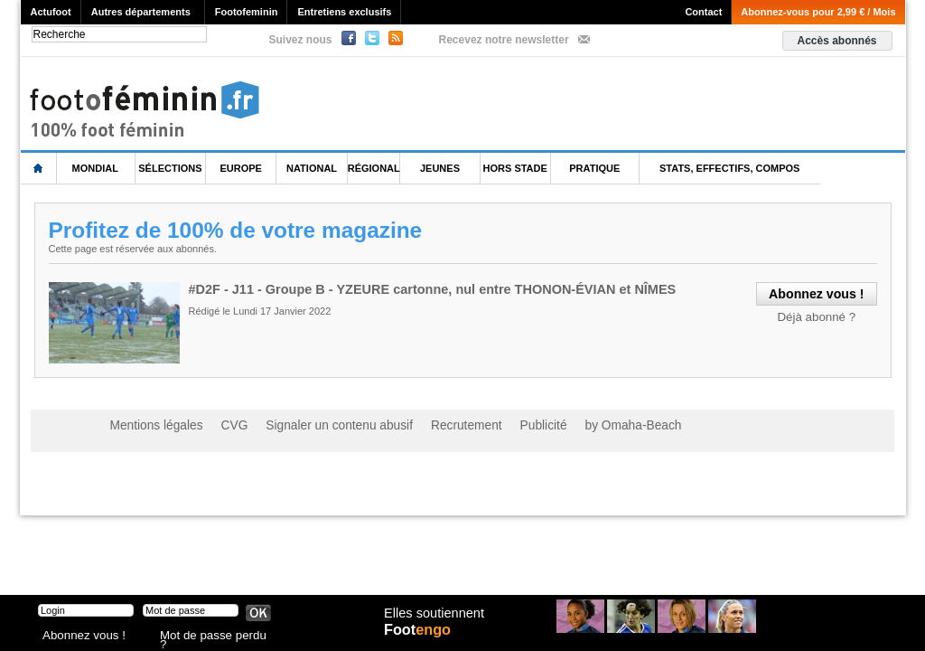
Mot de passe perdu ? (208, 637)
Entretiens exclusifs (344, 11)
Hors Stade (515, 168)
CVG (221, 425)
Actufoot (51, 11)
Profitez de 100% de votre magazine (240, 229)
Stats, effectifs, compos (729, 168)
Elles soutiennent (432, 621)
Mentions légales (151, 425)
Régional (374, 168)
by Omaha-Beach (579, 425)
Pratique (594, 168)
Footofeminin (246, 11)
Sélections (169, 168)
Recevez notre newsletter (504, 39)
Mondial (95, 168)
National (311, 168)
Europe (241, 168)
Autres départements (141, 11)
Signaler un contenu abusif (315, 425)
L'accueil (39, 168)
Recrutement (428, 425)
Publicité (497, 425)
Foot (421, 639)
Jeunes (440, 168)
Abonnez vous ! (76, 637)
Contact (703, 11)
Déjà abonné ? (820, 314)
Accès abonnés (836, 40)
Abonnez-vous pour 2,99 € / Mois (818, 11)
